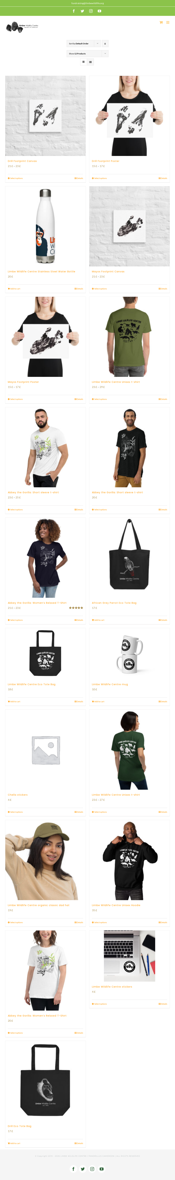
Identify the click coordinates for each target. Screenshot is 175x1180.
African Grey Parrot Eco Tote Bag (114, 603)
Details (80, 178)
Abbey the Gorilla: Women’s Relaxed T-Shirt (37, 603)
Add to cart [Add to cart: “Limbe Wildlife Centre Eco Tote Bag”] (15, 701)
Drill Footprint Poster (105, 161)
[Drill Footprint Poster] (129, 116)
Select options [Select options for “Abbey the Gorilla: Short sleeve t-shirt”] (16, 509)
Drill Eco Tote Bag (19, 1126)
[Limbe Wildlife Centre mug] (129, 653)
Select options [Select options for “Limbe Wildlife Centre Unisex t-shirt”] (100, 399)
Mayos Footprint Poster (23, 382)
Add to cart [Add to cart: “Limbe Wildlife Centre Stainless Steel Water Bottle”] (15, 288)
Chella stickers (18, 794)
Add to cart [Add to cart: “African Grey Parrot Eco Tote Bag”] (99, 620)
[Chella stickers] (45, 750)
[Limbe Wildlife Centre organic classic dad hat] (45, 860)
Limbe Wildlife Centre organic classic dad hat (39, 905)
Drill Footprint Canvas (22, 161)
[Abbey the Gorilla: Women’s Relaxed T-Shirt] (45, 558)
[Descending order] (105, 43)
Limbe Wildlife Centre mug (110, 684)
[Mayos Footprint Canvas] (129, 226)
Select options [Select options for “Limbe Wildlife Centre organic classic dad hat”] (16, 922)
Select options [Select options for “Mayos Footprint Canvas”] (100, 288)
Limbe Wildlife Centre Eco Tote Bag (32, 684)
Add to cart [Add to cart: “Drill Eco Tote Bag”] (15, 1143)
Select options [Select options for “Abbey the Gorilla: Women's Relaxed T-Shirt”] (16, 620)
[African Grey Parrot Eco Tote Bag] (129, 558)
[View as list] (90, 62)
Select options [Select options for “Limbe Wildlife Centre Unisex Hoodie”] (100, 922)
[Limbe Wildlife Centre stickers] (129, 956)
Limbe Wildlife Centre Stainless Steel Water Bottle (41, 271)
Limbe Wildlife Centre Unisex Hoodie (116, 905)
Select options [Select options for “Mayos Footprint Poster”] (16, 399)
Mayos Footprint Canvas (108, 271)
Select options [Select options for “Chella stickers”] (16, 812)
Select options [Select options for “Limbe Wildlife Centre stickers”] (100, 1004)
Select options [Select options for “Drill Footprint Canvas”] (16, 178)
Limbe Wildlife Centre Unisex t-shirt (116, 382)
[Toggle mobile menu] (168, 22)
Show (77, 53)
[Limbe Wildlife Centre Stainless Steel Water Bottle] (45, 226)
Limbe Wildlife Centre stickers (112, 986)
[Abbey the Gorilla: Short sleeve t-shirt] (45, 447)
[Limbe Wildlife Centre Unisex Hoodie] (129, 860)
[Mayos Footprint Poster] (45, 337)
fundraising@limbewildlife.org (87, 3)
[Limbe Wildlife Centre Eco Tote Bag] (45, 653)
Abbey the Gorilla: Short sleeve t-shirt (33, 492)
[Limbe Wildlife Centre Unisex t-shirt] (129, 337)
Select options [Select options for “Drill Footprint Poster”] (100, 178)
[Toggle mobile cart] (161, 22)
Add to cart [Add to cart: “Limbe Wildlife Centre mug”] (99, 701)
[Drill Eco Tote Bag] (45, 1081)
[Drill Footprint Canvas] (45, 116)
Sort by (79, 43)
